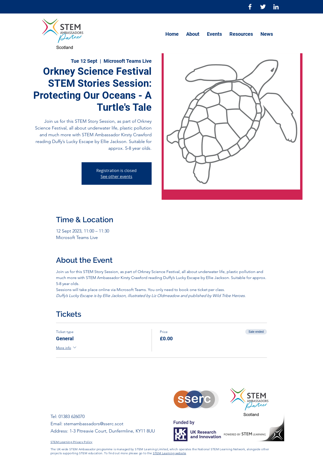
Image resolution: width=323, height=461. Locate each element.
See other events (116, 176)
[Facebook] (250, 6)
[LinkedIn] (276, 6)
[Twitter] (263, 6)
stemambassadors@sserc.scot (93, 423)
